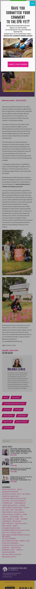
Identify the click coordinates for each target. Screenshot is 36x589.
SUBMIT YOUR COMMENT (18, 64)
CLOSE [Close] (32, 3)
